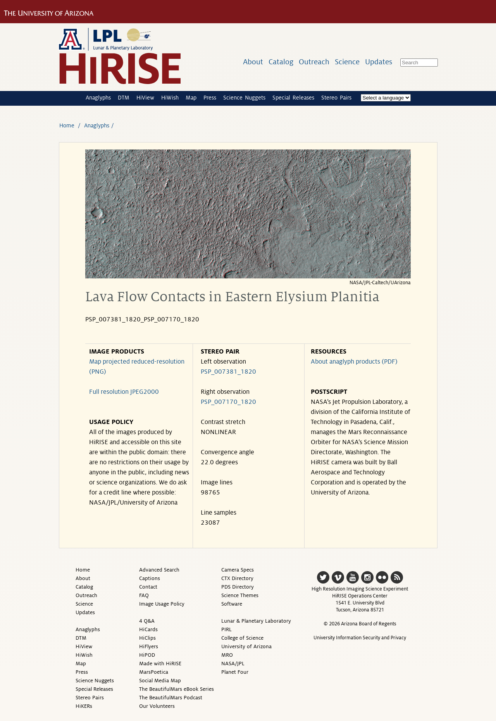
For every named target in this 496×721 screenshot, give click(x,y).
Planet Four (234, 672)
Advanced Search (159, 570)
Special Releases (293, 97)
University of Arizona (246, 646)
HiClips (147, 638)
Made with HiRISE (160, 663)
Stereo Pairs (336, 97)
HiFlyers (148, 646)
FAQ (144, 595)
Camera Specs (237, 570)
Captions (149, 578)
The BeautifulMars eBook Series (176, 689)
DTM (123, 97)
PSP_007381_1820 (228, 371)
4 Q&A (147, 621)
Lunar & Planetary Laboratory (256, 621)
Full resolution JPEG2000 (124, 391)
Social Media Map (160, 680)
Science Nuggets (244, 97)
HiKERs (84, 706)
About (253, 62)
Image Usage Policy (161, 604)
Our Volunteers (157, 706)
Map (191, 97)
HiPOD (147, 655)
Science (347, 62)
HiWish (170, 97)
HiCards (148, 629)
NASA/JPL (233, 663)
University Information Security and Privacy (359, 637)
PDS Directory (237, 587)
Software (231, 604)
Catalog (281, 62)
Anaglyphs (98, 97)
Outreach (314, 62)
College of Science (242, 638)
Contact (148, 587)
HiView (145, 97)
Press (209, 97)
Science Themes (239, 595)
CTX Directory (237, 578)
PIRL (226, 629)
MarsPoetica (153, 672)
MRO (227, 655)
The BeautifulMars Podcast (170, 697)
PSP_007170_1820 (228, 401)
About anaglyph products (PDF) (354, 361)
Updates (378, 62)
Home (66, 125)
